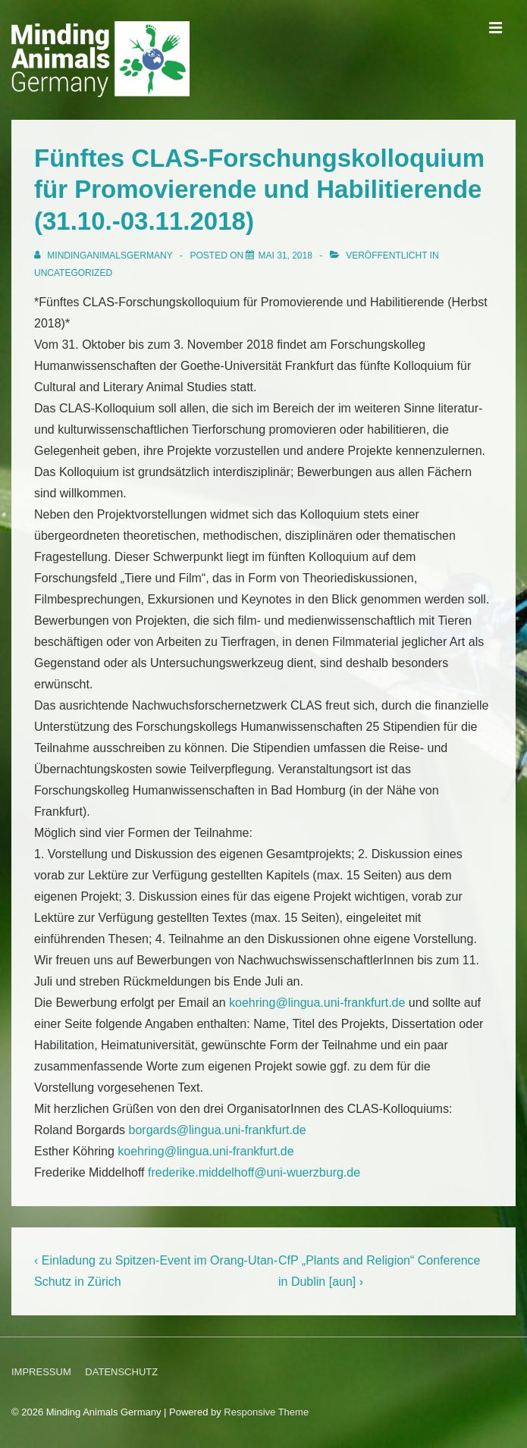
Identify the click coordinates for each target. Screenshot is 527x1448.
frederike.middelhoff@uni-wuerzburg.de (254, 1172)
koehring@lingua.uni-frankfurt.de (317, 1002)
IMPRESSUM (41, 1371)
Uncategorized (73, 273)
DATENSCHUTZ (121, 1371)
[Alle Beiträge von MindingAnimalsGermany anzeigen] (104, 255)
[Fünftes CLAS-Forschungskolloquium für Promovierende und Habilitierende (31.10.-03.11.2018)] (285, 255)
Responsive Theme (266, 1412)
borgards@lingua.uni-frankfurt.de (217, 1130)
